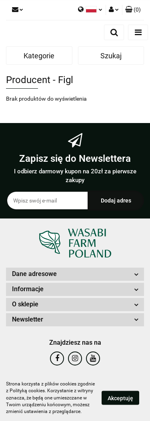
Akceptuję (120, 398)
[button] (133, 10)
